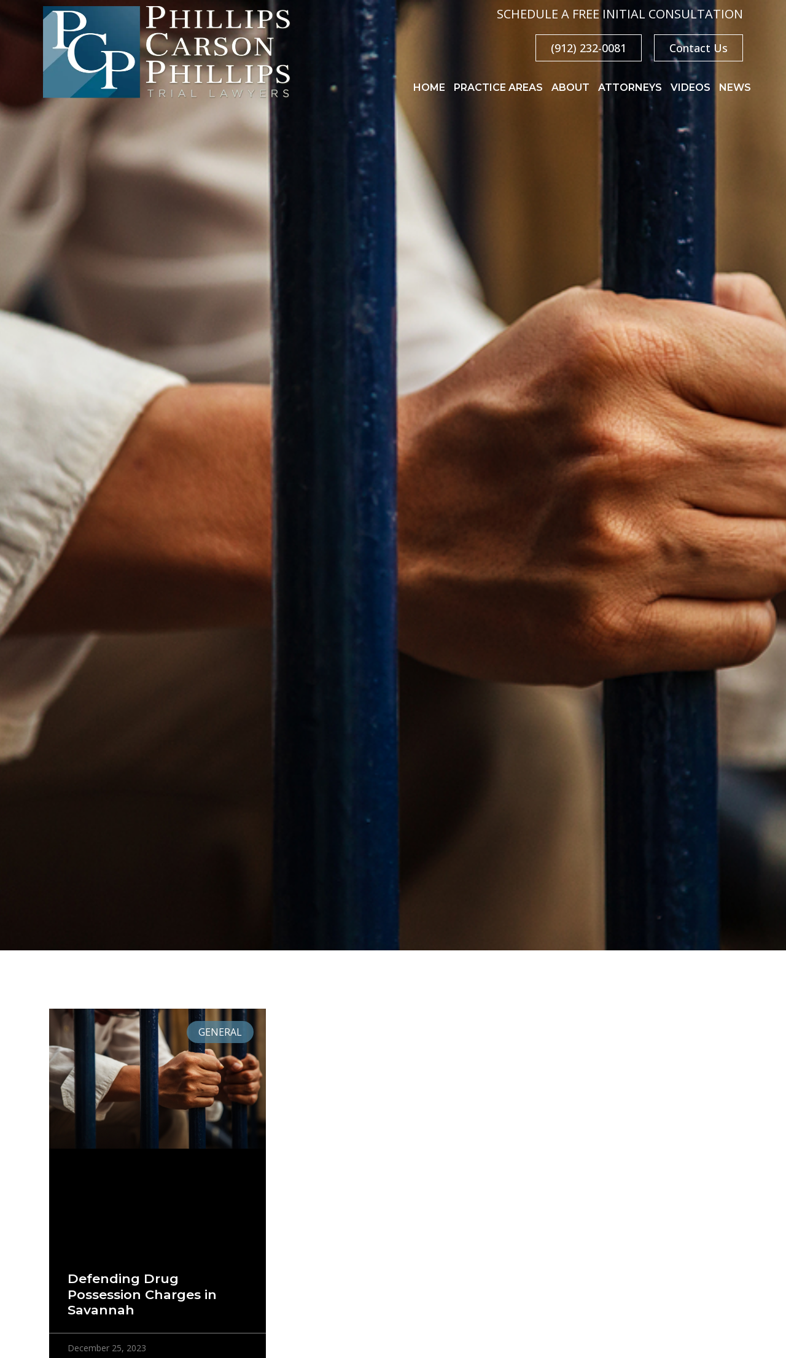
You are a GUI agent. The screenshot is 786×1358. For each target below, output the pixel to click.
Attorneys (630, 87)
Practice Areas (498, 87)
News (735, 87)
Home (429, 87)
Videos (690, 87)
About (570, 87)
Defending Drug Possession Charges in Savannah (142, 1294)
